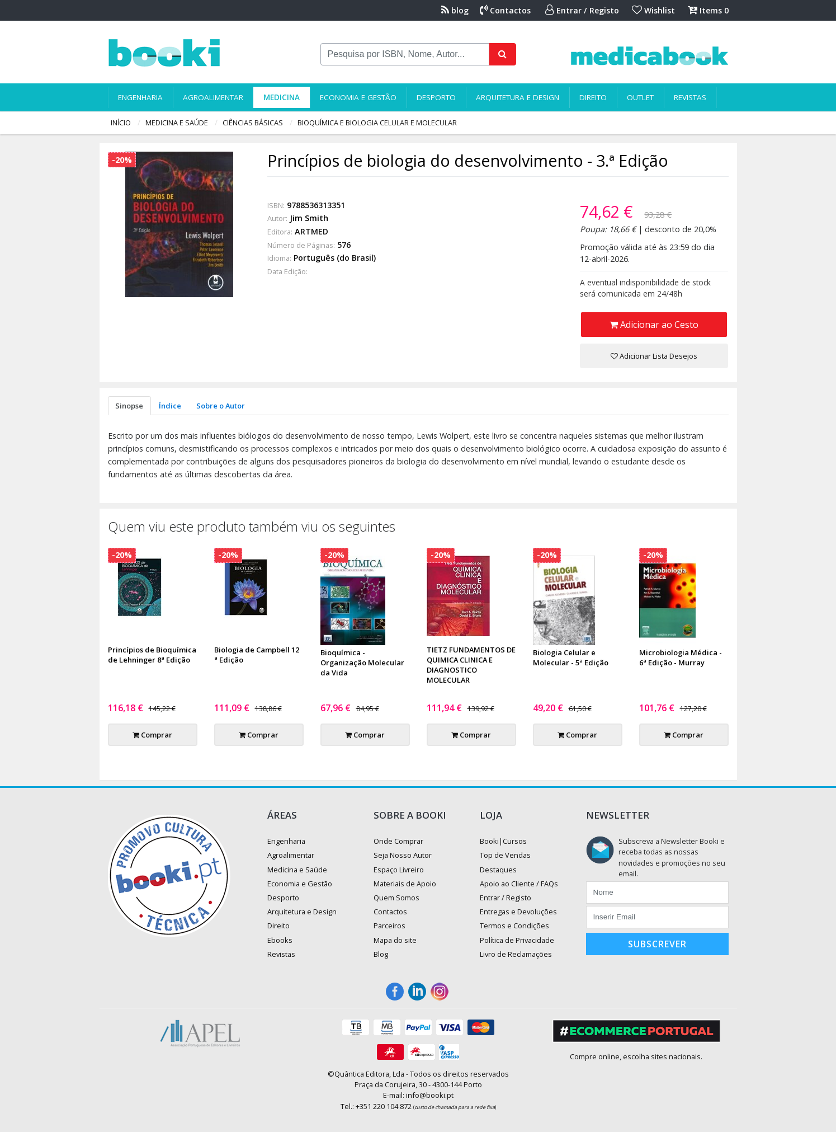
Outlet (640, 97)
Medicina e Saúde (176, 123)
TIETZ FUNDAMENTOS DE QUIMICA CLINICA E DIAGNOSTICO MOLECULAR (471, 665)
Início (121, 123)
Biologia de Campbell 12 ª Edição (256, 655)
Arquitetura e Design (517, 97)
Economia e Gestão (358, 97)
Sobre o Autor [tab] (220, 406)
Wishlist (653, 10)
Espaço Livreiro (399, 870)
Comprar (152, 735)
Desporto (436, 97)
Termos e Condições (514, 925)
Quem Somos (396, 898)
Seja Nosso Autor (403, 855)
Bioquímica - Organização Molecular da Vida (362, 662)
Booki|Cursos (503, 841)
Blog (381, 954)
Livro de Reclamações (516, 954)
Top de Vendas (505, 855)
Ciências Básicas (253, 123)
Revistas (690, 97)
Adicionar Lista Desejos (654, 356)
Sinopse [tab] (129, 406)
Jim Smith (309, 218)
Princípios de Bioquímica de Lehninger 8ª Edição (152, 655)
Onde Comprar (398, 841)
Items (708, 10)
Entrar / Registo (582, 10)
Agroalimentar (213, 97)
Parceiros (389, 925)
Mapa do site (395, 940)
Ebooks (279, 940)
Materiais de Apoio (405, 884)
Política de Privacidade (517, 940)
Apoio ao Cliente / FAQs (519, 884)
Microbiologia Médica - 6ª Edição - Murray (680, 657)
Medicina (281, 97)
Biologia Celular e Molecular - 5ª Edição (570, 657)
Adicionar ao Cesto (654, 324)
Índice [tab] (170, 406)
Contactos (505, 10)
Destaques (498, 870)
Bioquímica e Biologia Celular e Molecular (377, 123)
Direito (593, 97)
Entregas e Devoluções (518, 911)
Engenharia (140, 97)
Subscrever (657, 944)
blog (455, 10)
